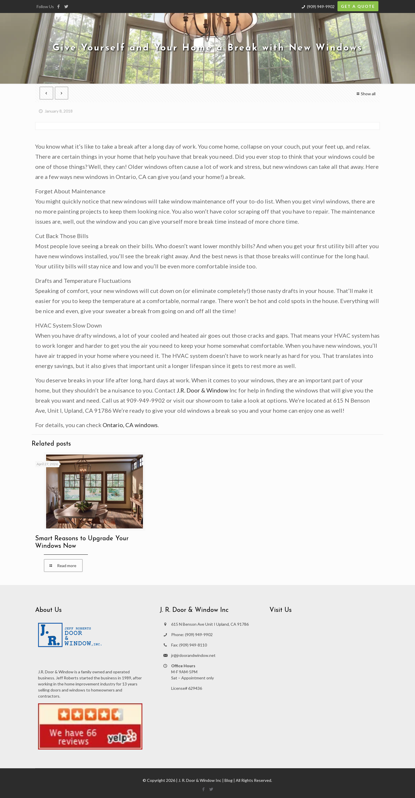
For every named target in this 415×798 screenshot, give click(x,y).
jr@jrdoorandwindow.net (193, 655)
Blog (229, 780)
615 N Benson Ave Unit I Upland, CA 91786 (210, 624)
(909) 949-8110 (193, 644)
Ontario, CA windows (130, 424)
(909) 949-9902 (321, 6)
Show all (365, 93)
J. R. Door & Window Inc (199, 780)
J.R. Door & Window (202, 390)
